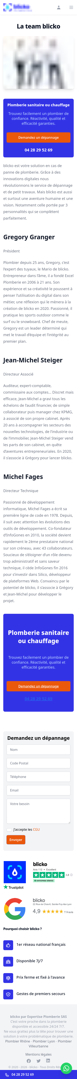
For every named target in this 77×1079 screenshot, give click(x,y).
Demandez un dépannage (38, 137)
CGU (36, 829)
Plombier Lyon (44, 1041)
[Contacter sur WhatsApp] (66, 1068)
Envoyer (15, 839)
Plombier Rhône (17, 1041)
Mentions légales (38, 1054)
